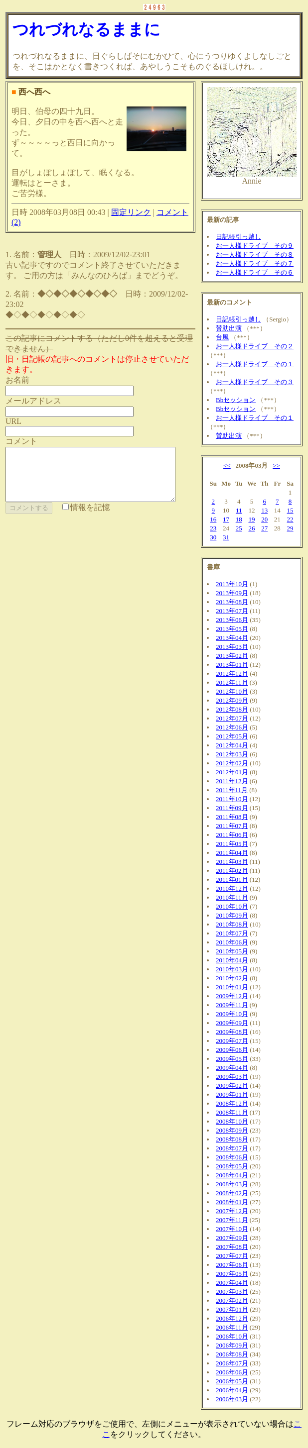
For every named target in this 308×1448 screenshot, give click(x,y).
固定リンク (131, 212)
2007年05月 (232, 1273)
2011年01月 (232, 879)
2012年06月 (232, 727)
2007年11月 (232, 1220)
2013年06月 (232, 619)
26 (251, 528)
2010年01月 (232, 987)
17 (226, 519)
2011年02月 (232, 870)
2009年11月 (232, 1005)
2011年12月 (232, 781)
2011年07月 (232, 825)
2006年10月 (232, 1336)
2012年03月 (232, 754)
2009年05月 (232, 1058)
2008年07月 (232, 1148)
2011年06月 (232, 834)
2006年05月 (232, 1381)
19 (251, 519)
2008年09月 (232, 1130)
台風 (222, 337)
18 (239, 519)
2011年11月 (232, 790)
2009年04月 (232, 1067)
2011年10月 (232, 799)
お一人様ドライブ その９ (255, 245)
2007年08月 (232, 1246)
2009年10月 (232, 1014)
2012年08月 (232, 709)
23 (213, 528)
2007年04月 (232, 1282)
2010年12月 (232, 888)
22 (290, 519)
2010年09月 (232, 915)
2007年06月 (232, 1264)
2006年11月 (232, 1327)
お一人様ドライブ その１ (255, 364)
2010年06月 (232, 942)
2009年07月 (232, 1040)
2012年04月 (232, 745)
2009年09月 (232, 1023)
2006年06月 (232, 1372)
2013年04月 (232, 637)
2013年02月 (232, 655)
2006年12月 (232, 1318)
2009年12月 (232, 996)
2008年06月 (232, 1157)
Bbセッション (236, 400)
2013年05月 (232, 628)
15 (290, 510)
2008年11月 (232, 1112)
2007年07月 (232, 1255)
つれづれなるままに (86, 29)
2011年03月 (232, 861)
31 (226, 537)
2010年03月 (232, 969)
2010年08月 (232, 924)
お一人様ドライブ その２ (255, 346)
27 (264, 528)
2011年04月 (232, 852)
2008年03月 (232, 1184)
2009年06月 (232, 1049)
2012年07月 (232, 718)
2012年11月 (232, 682)
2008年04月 (232, 1175)
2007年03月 (232, 1291)
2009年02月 (232, 1085)
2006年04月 (232, 1390)
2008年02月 (232, 1193)
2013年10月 (232, 584)
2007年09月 (232, 1237)
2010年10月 (232, 906)
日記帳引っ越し (238, 236)
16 (213, 519)
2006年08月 (232, 1354)
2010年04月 (232, 960)
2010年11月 (232, 897)
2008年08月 (232, 1139)
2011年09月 (232, 808)
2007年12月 (232, 1211)
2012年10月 (232, 691)
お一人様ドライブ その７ (255, 263)
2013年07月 (232, 611)
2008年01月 (232, 1202)
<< (227, 465)
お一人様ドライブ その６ (255, 272)
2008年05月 (232, 1166)
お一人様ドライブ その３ (255, 382)
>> (276, 465)
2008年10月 (232, 1121)
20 (264, 519)
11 (239, 510)
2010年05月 (232, 951)
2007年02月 (232, 1300)
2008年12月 (232, 1103)
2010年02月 (232, 978)
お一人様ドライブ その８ (255, 254)
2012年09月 (232, 700)
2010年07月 (232, 933)
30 (213, 537)
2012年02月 (232, 763)
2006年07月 (232, 1363)
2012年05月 (232, 736)
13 (264, 510)
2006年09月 (232, 1345)
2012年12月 (232, 673)
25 (239, 528)
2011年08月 (232, 817)
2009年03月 (232, 1076)
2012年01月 (232, 772)
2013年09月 (232, 593)
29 (290, 528)
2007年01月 (232, 1309)
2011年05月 (232, 843)
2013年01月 (232, 664)
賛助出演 (229, 328)
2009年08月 (232, 1031)
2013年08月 (232, 602)
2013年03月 (232, 646)
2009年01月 (232, 1094)
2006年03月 (232, 1399)
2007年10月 (232, 1229)
